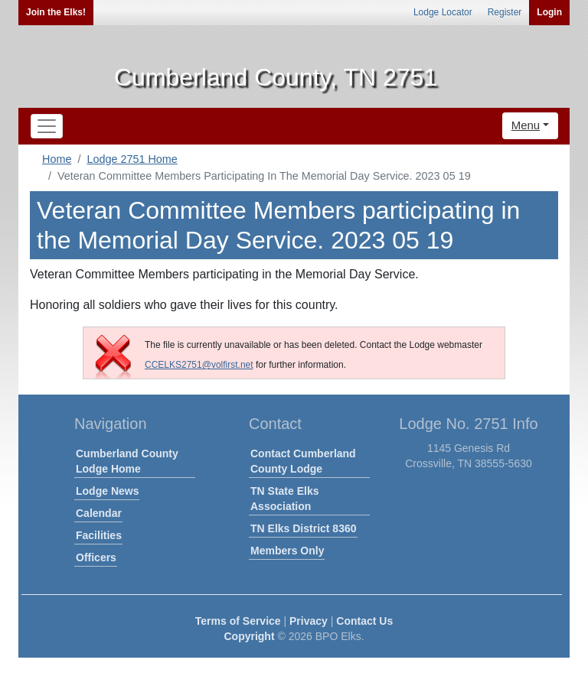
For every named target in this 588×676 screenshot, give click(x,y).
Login (549, 12)
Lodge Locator (442, 12)
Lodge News (107, 491)
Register (505, 12)
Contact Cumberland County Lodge (303, 461)
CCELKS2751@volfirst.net (199, 364)
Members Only (287, 550)
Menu (526, 125)
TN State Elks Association (284, 498)
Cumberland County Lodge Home (127, 461)
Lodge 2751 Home (132, 159)
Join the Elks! (56, 12)
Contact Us (364, 621)
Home (56, 159)
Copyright (249, 636)
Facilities (99, 535)
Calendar (99, 513)
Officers (96, 557)
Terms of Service (238, 621)
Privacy (308, 621)
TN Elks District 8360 (303, 528)
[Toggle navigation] (47, 126)
